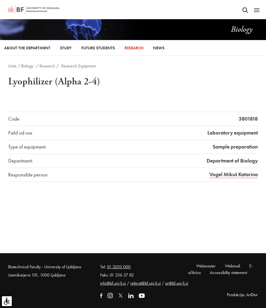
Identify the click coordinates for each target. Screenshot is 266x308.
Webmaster (206, 266)
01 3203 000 (119, 267)
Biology (27, 66)
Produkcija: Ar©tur (242, 295)
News (158, 48)
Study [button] (66, 48)
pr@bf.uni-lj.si (176, 283)
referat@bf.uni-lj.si (145, 283)
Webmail (232, 266)
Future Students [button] (98, 48)
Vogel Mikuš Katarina (233, 174)
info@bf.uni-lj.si (113, 283)
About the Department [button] (27, 48)
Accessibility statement (228, 272)
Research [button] (134, 48)
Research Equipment (78, 66)
